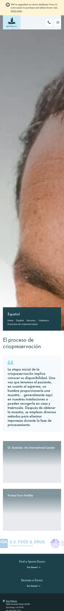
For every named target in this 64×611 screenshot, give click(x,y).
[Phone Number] (49, 22)
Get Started (32, 567)
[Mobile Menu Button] (58, 22)
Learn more (16, 11)
